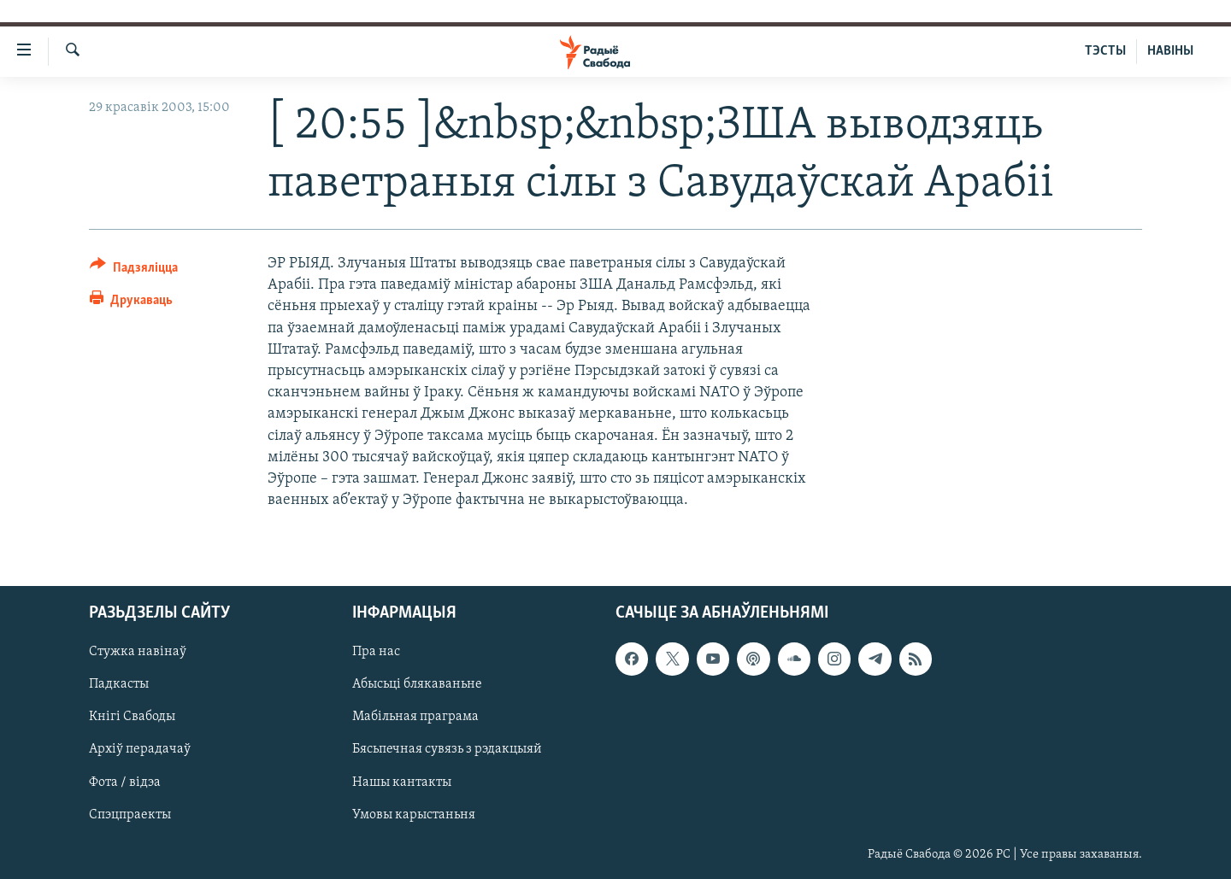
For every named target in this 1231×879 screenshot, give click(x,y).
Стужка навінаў (137, 652)
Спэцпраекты (130, 815)
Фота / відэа (125, 782)
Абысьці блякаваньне (417, 685)
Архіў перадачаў (140, 750)
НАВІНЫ (1170, 51)
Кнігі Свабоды (132, 717)
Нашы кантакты (401, 782)
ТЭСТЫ (1105, 51)
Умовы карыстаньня (413, 815)
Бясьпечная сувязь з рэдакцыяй (447, 750)
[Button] (134, 270)
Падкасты (119, 685)
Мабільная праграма (415, 717)
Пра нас (376, 652)
